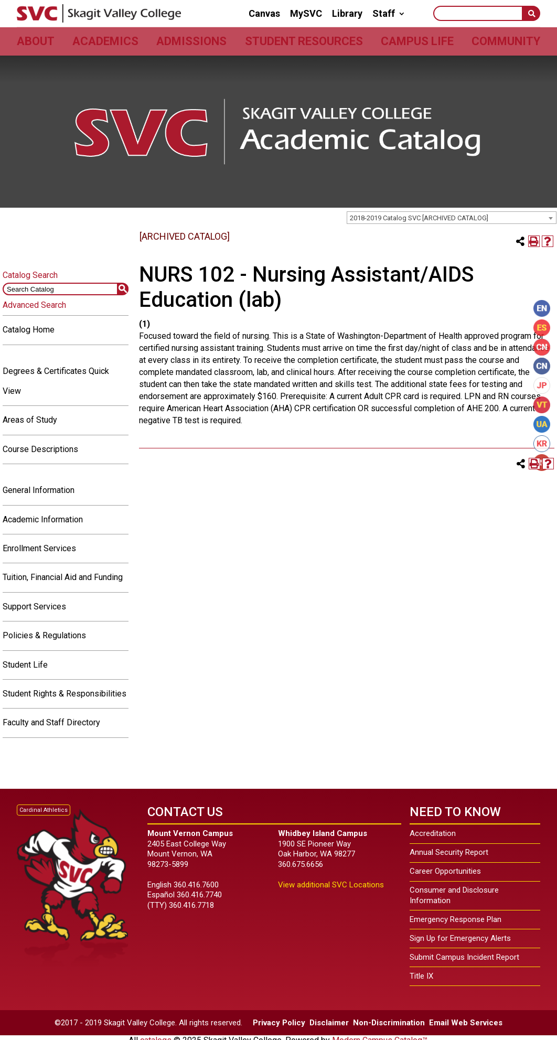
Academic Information (43, 519)
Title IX (421, 976)
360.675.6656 (300, 864)
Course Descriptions (40, 449)
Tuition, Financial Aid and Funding (63, 577)
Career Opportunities (445, 871)
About (36, 41)
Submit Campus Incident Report (464, 957)
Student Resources (304, 41)
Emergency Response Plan (455, 919)
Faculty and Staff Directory (51, 722)
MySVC (306, 13)
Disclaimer (329, 1022)
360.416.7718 (191, 905)
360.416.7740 (199, 894)
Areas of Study (30, 420)
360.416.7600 (196, 884)
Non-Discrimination (389, 1022)
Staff (383, 13)
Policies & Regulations (44, 635)
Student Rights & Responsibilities (64, 694)
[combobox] (451, 217)
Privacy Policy (279, 1022)
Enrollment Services (39, 548)
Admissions (191, 41)
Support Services (34, 607)
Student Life (25, 665)
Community (506, 41)
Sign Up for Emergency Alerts (460, 938)
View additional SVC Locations (331, 884)
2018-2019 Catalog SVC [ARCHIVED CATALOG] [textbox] (419, 218)
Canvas (264, 13)
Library (347, 13)
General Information (38, 490)
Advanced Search (34, 305)
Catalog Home (29, 330)
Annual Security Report (449, 852)
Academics (105, 41)
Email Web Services (465, 1022)
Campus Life (417, 41)
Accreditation (433, 833)
